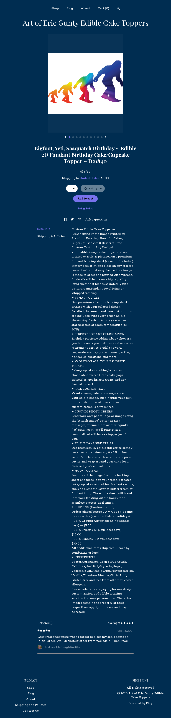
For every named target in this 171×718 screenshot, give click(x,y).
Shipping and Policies (30, 705)
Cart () (103, 8)
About (85, 8)
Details (43, 229)
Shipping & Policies (51, 236)
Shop (55, 8)
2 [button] (73, 137)
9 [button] (98, 137)
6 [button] (87, 137)
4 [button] (80, 137)
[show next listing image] (106, 137)
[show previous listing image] (65, 137)
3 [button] (77, 137)
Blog (70, 8)
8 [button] (94, 137)
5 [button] (84, 137)
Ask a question (96, 219)
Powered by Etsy (140, 703)
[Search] (118, 9)
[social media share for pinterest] (80, 219)
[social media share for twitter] (73, 219)
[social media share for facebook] (65, 219)
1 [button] (69, 137)
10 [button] (102, 137)
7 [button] (91, 137)
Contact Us (31, 710)
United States (89, 178)
